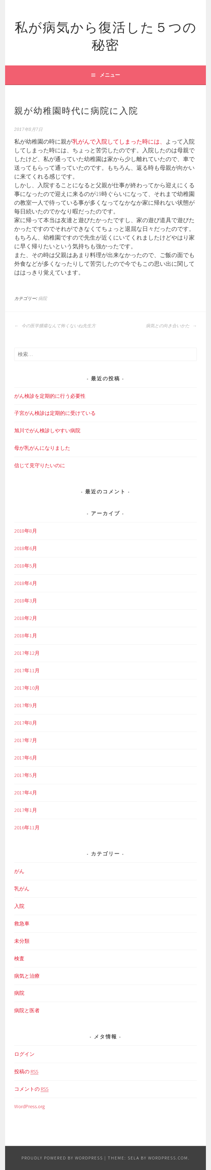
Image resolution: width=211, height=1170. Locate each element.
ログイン (24, 1054)
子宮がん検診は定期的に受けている (55, 413)
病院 (42, 298)
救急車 (21, 923)
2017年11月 (27, 670)
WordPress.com (168, 1158)
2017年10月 (27, 688)
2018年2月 (25, 618)
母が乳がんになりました (42, 448)
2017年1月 (25, 810)
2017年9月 (25, 705)
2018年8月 (25, 531)
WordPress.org (29, 1106)
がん (19, 871)
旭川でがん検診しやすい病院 (47, 430)
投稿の (26, 1071)
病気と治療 (27, 976)
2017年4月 (25, 792)
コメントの (31, 1089)
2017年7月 (25, 740)
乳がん (21, 888)
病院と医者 (27, 1010)
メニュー (110, 75)
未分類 (21, 941)
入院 (19, 906)
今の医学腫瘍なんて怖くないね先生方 (55, 325)
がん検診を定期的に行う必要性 (49, 396)
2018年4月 (25, 583)
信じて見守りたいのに (39, 465)
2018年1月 (25, 635)
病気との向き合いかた (171, 325)
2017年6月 (25, 757)
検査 (19, 958)
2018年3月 (25, 600)
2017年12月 (27, 653)
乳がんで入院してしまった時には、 (119, 141)
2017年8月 (25, 723)
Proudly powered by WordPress (62, 1158)
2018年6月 (25, 548)
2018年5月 (25, 565)
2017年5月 (25, 775)
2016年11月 (27, 827)
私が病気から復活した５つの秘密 (106, 34)
